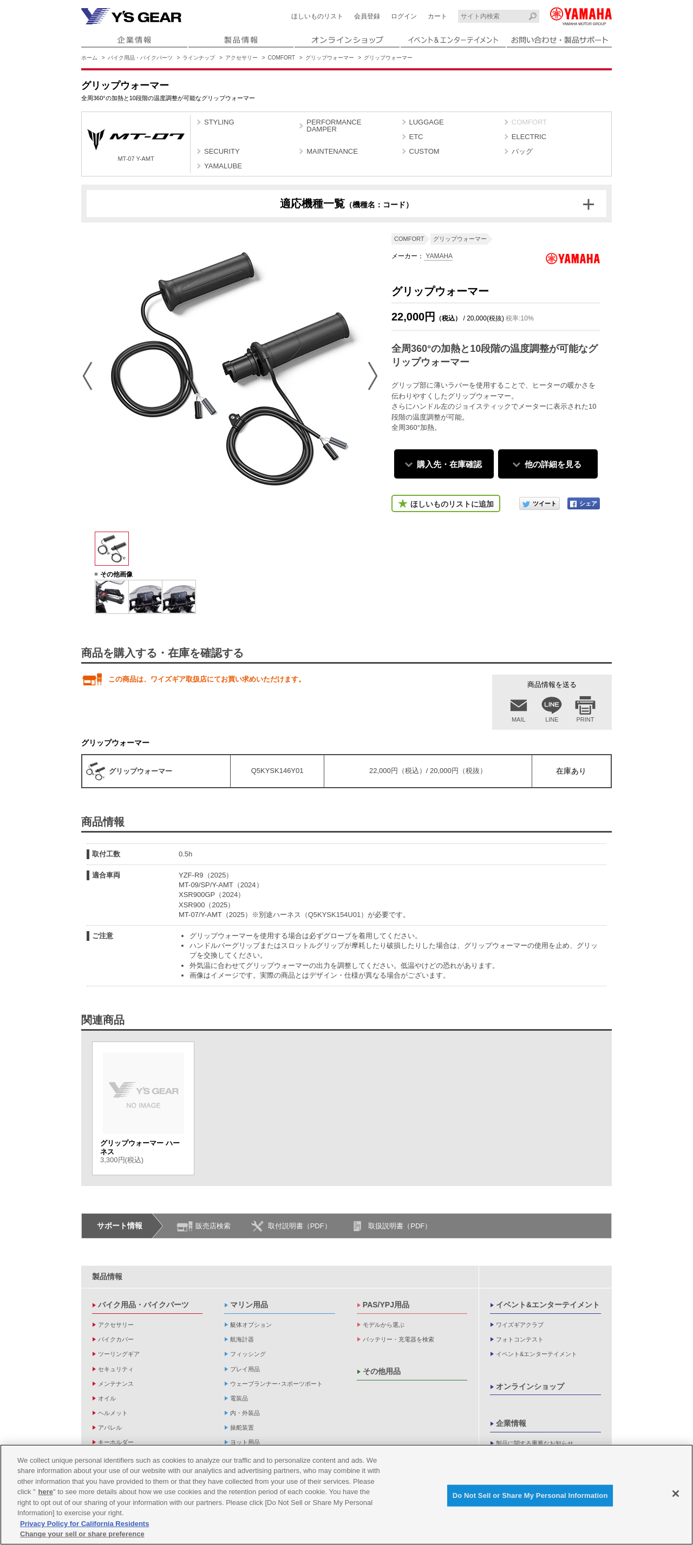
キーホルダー (116, 1442)
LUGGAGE (426, 122)
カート (437, 16)
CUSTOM (424, 151)
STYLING (219, 122)
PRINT (585, 719)
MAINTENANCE (332, 151)
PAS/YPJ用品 (386, 1304)
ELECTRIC (529, 137)
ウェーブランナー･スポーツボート (276, 1383)
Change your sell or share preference (82, 1534)
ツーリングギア (119, 1354)
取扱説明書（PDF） (400, 1226)
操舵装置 (242, 1427)
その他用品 (382, 1371)
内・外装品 (245, 1413)
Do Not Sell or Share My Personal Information (530, 1495)
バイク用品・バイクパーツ (140, 58)
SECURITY (222, 151)
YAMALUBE (223, 166)
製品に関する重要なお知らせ (534, 1443)
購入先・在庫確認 (449, 464)
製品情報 (107, 1276)
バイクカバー (116, 1339)
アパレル (110, 1427)
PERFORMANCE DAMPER (333, 125)
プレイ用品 (245, 1369)
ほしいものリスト (317, 16)
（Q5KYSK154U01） (334, 915)
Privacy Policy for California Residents (84, 1524)
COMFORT (281, 58)
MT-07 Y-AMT (136, 145)
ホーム (89, 58)
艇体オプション (251, 1324)
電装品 (239, 1398)
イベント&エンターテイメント (548, 1304)
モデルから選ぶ (383, 1324)
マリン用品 (249, 1304)
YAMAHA (438, 256)
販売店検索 (213, 1226)
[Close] (676, 1493)
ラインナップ (198, 58)
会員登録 (367, 16)
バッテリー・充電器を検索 (398, 1339)
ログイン (404, 16)
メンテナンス (116, 1383)
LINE (551, 719)
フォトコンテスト (520, 1339)
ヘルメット (113, 1413)
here (45, 1492)
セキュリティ (116, 1369)
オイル (107, 1398)
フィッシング (248, 1354)
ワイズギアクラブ (520, 1324)
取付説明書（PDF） (299, 1226)
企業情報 (511, 1423)
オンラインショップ (530, 1386)
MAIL (519, 719)
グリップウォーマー (329, 58)
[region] (346, 1494)
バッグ (522, 151)
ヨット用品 (245, 1442)
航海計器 (242, 1339)
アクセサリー (241, 58)
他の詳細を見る (553, 464)
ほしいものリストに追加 (452, 504)
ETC (416, 137)
